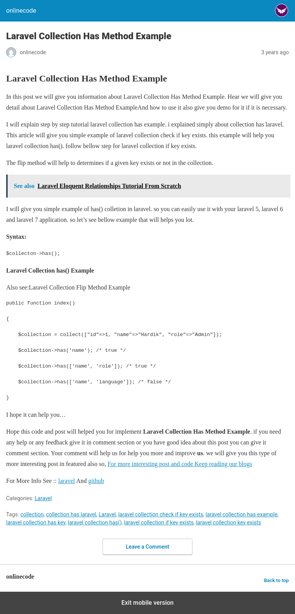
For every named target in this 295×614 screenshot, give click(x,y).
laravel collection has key (35, 522)
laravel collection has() (95, 522)
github (96, 481)
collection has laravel (71, 514)
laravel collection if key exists (159, 522)
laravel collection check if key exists (160, 514)
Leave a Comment (147, 547)
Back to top (276, 580)
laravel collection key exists (228, 522)
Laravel (43, 498)
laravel (66, 481)
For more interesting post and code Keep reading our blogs (180, 464)
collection (32, 514)
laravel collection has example (241, 514)
